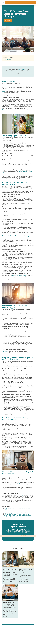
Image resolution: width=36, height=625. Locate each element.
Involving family (5, 351)
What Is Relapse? (8, 59)
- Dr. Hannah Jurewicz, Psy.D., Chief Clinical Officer (14, 345)
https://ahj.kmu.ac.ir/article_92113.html (12, 513)
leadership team (21, 69)
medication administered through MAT (20, 275)
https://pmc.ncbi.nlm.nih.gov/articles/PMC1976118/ (14, 511)
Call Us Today (8, 20)
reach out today (20, 503)
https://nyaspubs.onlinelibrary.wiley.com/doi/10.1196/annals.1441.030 (18, 512)
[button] (3, 2)
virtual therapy (20, 495)
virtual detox (18, 483)
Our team (4, 109)
